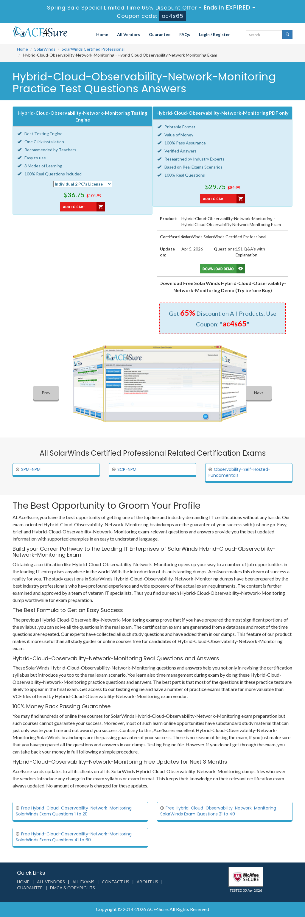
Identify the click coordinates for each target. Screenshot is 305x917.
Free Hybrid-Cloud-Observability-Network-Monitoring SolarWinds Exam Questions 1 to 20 (74, 811)
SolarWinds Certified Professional (93, 49)
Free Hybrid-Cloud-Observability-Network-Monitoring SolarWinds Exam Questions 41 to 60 (74, 837)
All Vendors (128, 34)
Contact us (115, 881)
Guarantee (159, 34)
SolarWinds (44, 49)
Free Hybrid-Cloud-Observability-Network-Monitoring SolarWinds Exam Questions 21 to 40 (218, 811)
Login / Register (214, 34)
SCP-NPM (126, 469)
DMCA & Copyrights (72, 887)
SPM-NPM (31, 469)
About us (147, 881)
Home (102, 34)
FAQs (184, 34)
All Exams (83, 881)
